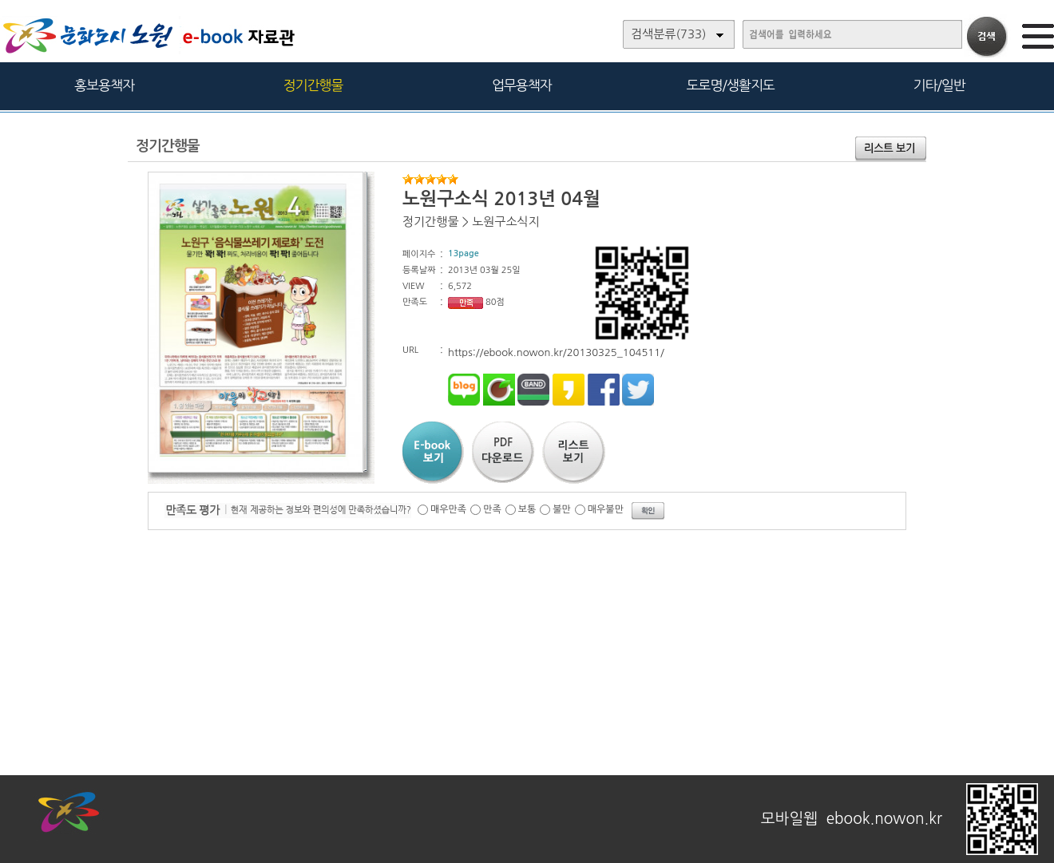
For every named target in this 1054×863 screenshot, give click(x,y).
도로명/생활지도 (731, 85)
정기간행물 (313, 85)
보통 (527, 509)
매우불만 (606, 509)
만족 (492, 509)
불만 (562, 509)
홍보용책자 (104, 85)
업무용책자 (522, 85)
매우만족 (448, 509)
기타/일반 (939, 85)
